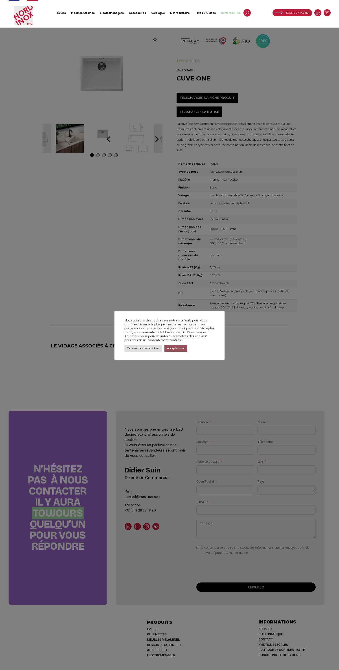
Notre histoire (180, 13)
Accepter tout (176, 348)
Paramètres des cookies (143, 348)
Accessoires (137, 13)
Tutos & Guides (205, 13)
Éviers (61, 13)
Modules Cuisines (83, 13)
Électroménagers (112, 13)
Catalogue (158, 13)
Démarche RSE (231, 13)
